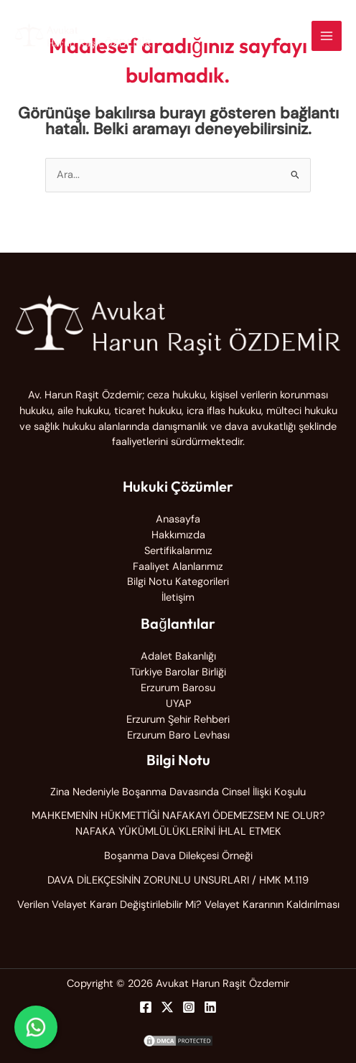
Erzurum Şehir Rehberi (178, 719)
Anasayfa (178, 519)
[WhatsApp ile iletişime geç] (35, 1027)
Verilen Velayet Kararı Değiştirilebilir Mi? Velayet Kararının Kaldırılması (178, 905)
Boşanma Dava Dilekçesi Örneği (178, 856)
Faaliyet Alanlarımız (178, 566)
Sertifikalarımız (178, 551)
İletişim (178, 597)
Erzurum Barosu (178, 688)
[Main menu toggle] (327, 36)
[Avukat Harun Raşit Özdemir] (83, 36)
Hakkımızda (178, 535)
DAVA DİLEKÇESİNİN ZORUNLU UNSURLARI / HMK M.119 (178, 880)
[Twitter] (167, 1007)
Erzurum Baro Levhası (178, 735)
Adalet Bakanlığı (178, 656)
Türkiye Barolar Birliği (178, 672)
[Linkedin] (210, 1007)
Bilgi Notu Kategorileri (178, 582)
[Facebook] (145, 1007)
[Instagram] (188, 1007)
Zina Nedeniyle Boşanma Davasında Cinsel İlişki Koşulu (178, 792)
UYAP (178, 704)
